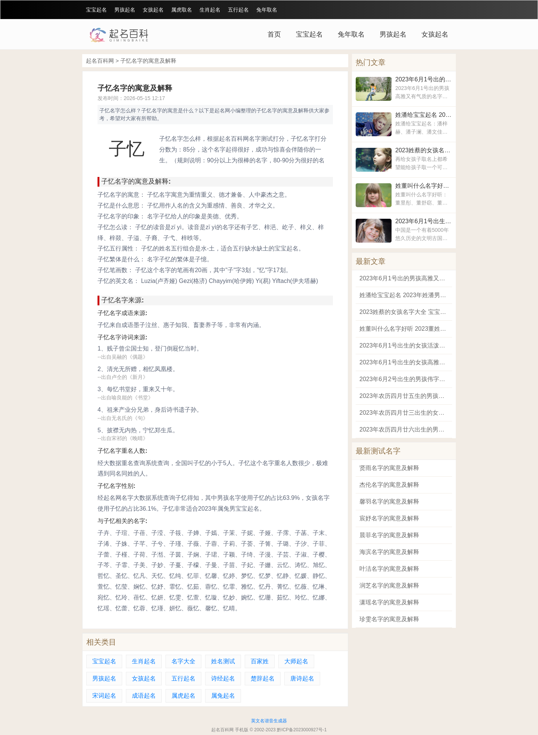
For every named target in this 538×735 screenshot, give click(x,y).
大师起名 (296, 661)
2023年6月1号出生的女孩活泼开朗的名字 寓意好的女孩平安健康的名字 (423, 221)
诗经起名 (223, 678)
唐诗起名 (302, 678)
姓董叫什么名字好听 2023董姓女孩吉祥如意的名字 (423, 186)
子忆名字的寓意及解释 (148, 60)
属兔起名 (223, 695)
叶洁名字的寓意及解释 (389, 569)
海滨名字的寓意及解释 (389, 552)
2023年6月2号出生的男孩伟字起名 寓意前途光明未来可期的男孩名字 (403, 379)
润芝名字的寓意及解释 (389, 585)
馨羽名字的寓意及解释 (389, 501)
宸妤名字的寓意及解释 (389, 518)
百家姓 (260, 661)
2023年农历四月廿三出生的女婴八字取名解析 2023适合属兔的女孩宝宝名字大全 (403, 412)
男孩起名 (124, 9)
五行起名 (238, 9)
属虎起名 (183, 695)
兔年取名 (266, 9)
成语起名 (144, 695)
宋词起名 (104, 695)
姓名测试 (223, 661)
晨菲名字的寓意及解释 (389, 535)
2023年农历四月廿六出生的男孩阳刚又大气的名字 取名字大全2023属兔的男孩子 (403, 429)
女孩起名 (153, 9)
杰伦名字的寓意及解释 (389, 485)
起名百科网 (100, 60)
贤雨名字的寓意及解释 (389, 468)
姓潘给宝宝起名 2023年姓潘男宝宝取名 (423, 115)
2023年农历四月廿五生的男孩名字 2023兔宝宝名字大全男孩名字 (403, 396)
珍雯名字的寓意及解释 (389, 619)
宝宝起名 (96, 9)
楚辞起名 (263, 678)
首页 (274, 34)
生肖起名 (210, 9)
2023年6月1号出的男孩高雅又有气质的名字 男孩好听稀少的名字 (423, 79)
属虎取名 (181, 9)
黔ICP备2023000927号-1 (302, 729)
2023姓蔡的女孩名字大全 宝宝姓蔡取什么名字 (423, 150)
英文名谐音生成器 (269, 720)
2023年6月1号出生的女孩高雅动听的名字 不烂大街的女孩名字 (403, 362)
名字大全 (183, 661)
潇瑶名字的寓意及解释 (389, 602)
